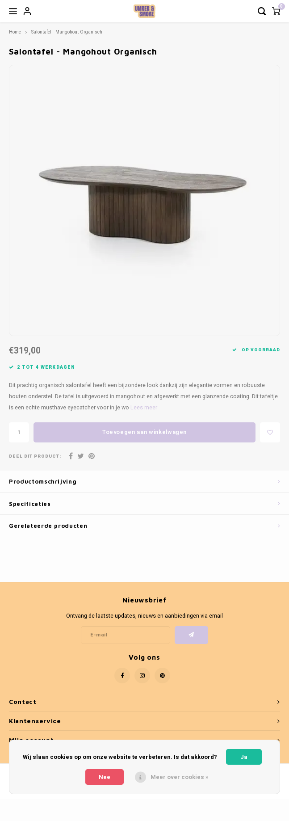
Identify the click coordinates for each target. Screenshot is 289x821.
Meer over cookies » (180, 777)
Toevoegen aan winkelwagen (144, 432)
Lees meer (143, 408)
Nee (104, 777)
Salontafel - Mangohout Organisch (66, 32)
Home (15, 32)
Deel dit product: (35, 456)
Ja (243, 757)
